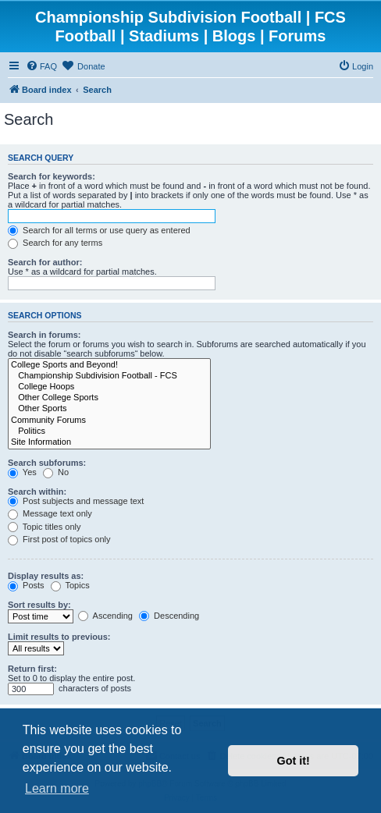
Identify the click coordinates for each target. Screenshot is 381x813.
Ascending (105, 615)
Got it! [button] (293, 760)
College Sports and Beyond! (109, 365)
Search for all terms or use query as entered (99, 230)
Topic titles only (44, 526)
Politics (109, 431)
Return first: (32, 668)
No (56, 472)
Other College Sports (109, 397)
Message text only (50, 513)
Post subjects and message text (76, 501)
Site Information (109, 442)
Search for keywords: (51, 176)
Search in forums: (44, 334)
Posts (26, 585)
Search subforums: (47, 462)
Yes (22, 472)
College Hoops (109, 387)
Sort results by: (39, 604)
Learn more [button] (57, 788)
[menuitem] (41, 66)
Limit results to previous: (59, 636)
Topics (70, 585)
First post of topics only (59, 539)
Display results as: (46, 575)
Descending (169, 615)
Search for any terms (55, 242)
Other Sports (109, 408)
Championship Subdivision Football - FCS (109, 376)
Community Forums (109, 420)
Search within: (37, 491)
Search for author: (45, 262)
